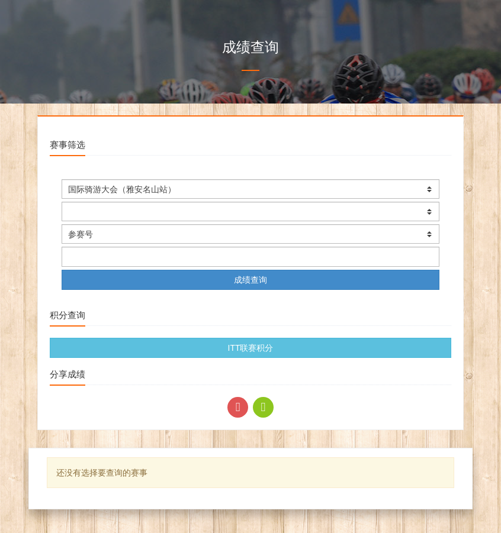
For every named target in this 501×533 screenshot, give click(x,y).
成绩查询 (250, 279)
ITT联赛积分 (251, 348)
